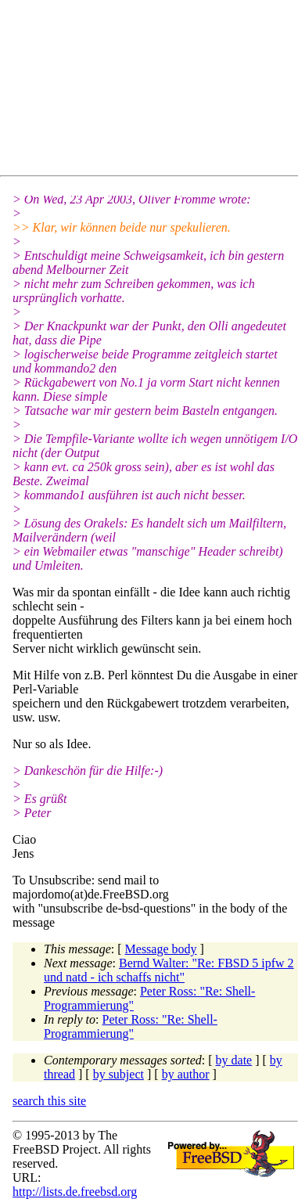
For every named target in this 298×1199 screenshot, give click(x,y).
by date (234, 1060)
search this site (49, 1100)
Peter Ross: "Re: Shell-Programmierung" (130, 1026)
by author (186, 1074)
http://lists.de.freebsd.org (75, 1191)
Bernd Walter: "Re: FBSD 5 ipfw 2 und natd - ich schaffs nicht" (169, 970)
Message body (161, 949)
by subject (118, 1074)
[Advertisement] (155, 91)
